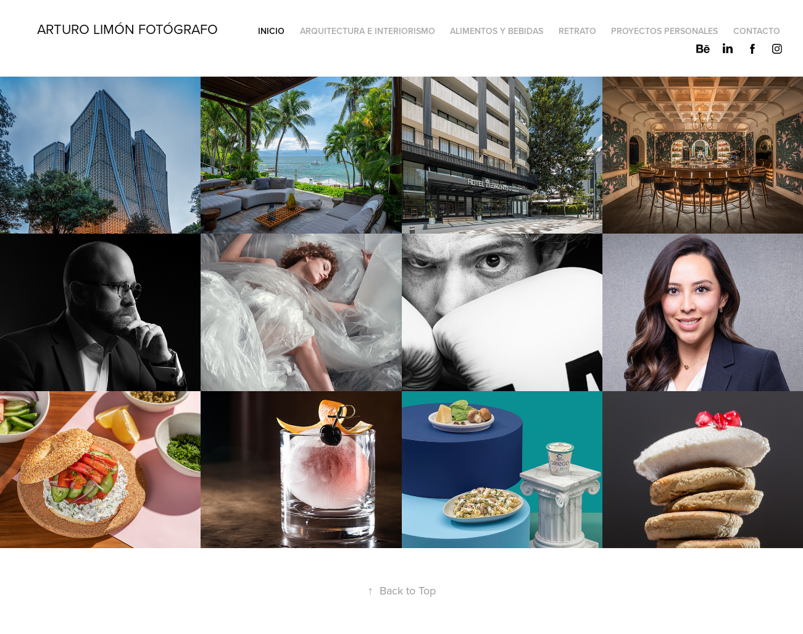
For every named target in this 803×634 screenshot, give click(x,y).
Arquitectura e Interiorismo (367, 31)
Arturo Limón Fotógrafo (127, 28)
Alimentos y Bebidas (496, 31)
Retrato (577, 31)
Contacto (756, 31)
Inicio (271, 31)
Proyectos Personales (664, 31)
